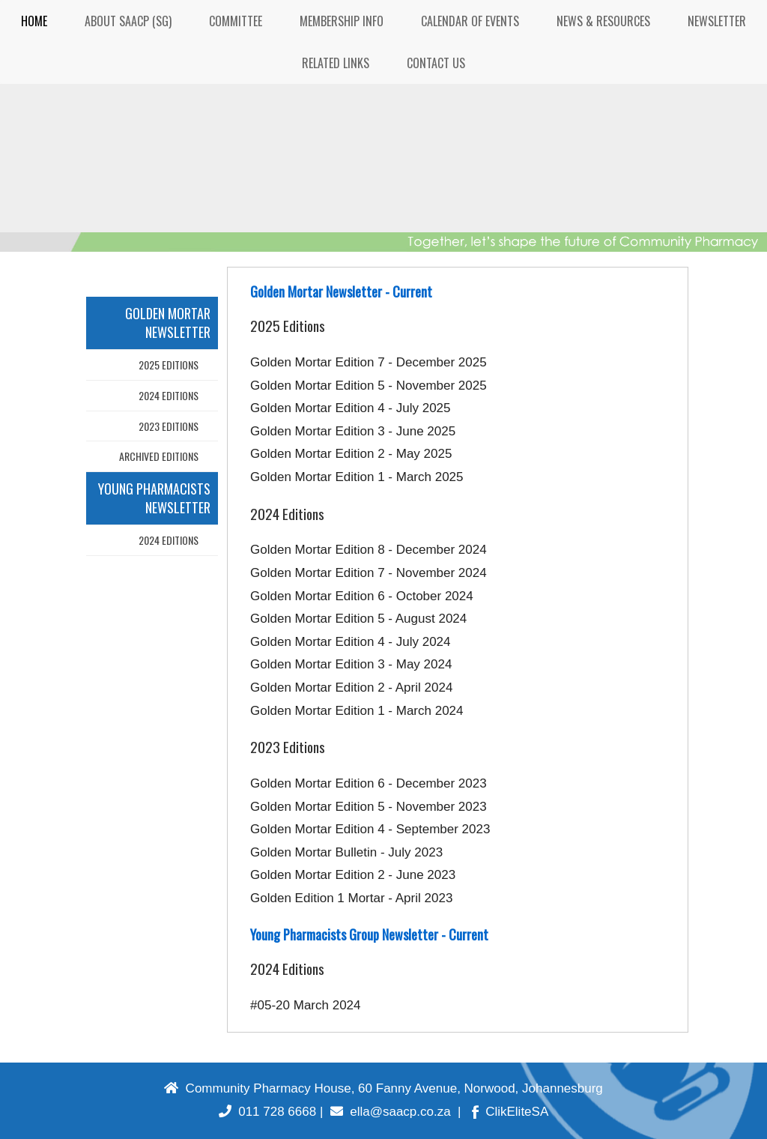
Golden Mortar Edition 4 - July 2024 (350, 642)
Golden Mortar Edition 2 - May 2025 (351, 454)
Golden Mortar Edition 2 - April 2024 (351, 687)
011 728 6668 (267, 1112)
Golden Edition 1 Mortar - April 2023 (351, 898)
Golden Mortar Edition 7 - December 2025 (368, 362)
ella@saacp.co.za (390, 1112)
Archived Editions (158, 456)
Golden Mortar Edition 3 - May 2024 (351, 664)
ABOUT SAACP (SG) (128, 21)
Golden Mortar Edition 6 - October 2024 (361, 596)
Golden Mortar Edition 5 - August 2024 (358, 618)
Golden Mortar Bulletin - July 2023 (346, 852)
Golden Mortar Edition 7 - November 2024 (368, 573)
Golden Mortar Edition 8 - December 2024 (368, 550)
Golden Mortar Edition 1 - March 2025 (356, 477)
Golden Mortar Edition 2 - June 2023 (352, 875)
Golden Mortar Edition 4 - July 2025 (350, 408)
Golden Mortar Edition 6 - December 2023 (368, 783)
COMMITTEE (235, 21)
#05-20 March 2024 (305, 1005)
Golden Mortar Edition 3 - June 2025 (352, 431)
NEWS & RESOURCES (603, 21)
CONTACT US (436, 63)
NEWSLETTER (717, 21)
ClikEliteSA (510, 1112)
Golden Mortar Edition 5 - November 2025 (368, 385)
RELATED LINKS (335, 63)
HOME (34, 21)
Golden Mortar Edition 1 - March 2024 (356, 711)
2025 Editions (168, 364)
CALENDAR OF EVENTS (470, 21)
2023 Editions (168, 426)
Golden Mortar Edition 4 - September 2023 (370, 829)
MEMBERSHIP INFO (342, 21)
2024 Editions (168, 395)
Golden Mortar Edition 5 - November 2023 (368, 807)
